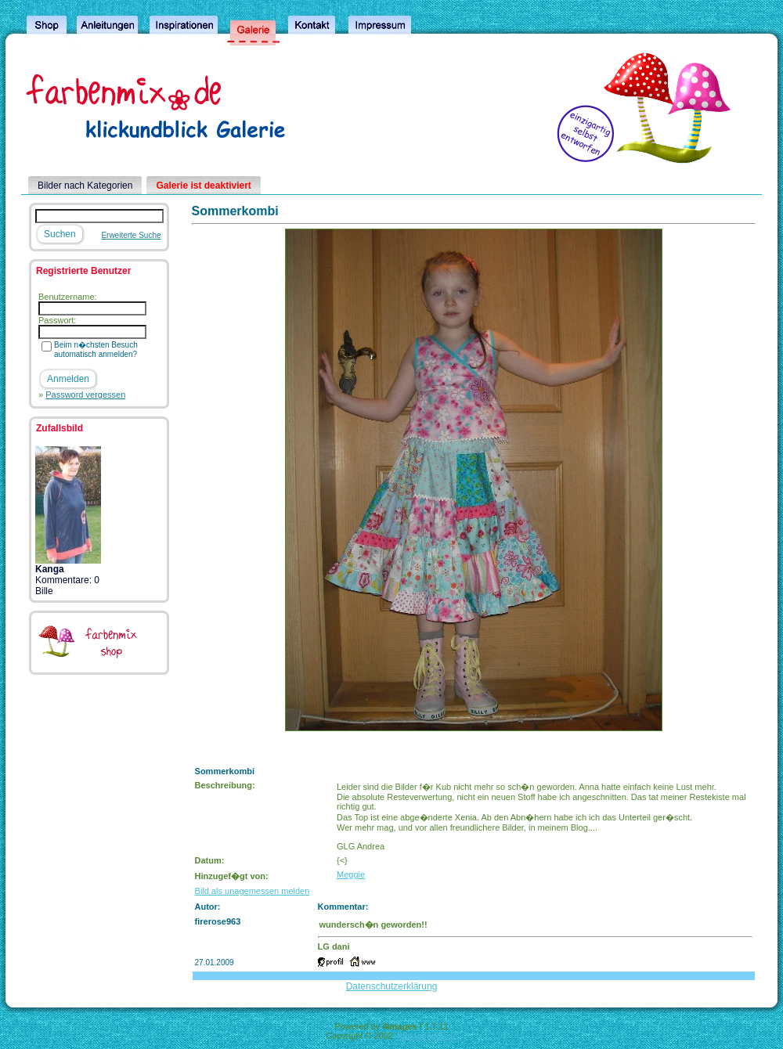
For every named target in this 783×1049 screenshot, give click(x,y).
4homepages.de (426, 1035)
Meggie (351, 874)
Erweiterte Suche (131, 235)
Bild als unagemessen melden (252, 891)
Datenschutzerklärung (392, 986)
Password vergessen (85, 394)
